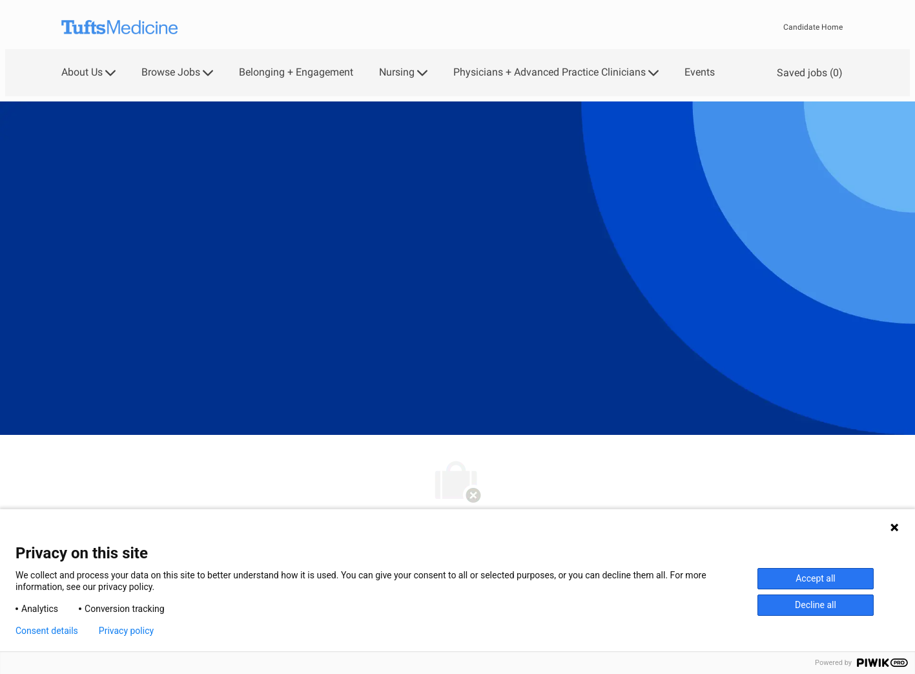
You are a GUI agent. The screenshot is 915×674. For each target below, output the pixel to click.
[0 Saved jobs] (807, 72)
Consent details (46, 631)
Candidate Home (813, 27)
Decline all (815, 605)
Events (699, 72)
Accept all (816, 578)
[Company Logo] (119, 27)
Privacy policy (126, 631)
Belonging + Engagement (296, 72)
